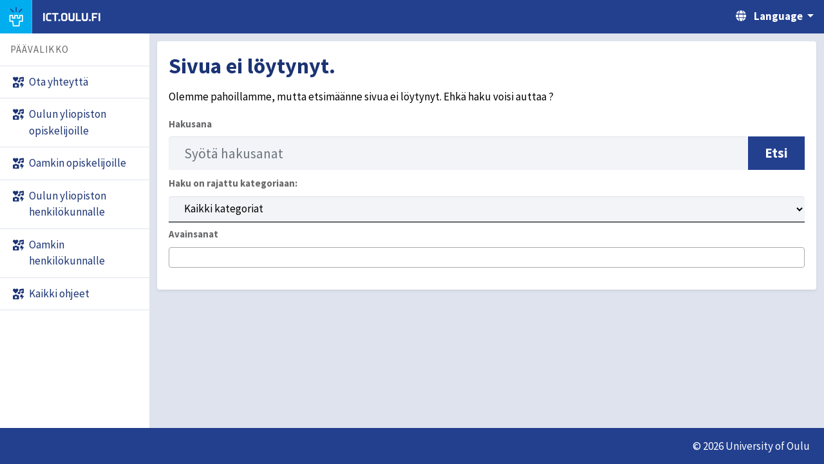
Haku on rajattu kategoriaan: (233, 183)
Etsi (776, 153)
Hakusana (190, 124)
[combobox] (487, 257)
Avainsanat (193, 234)
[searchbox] (177, 258)
